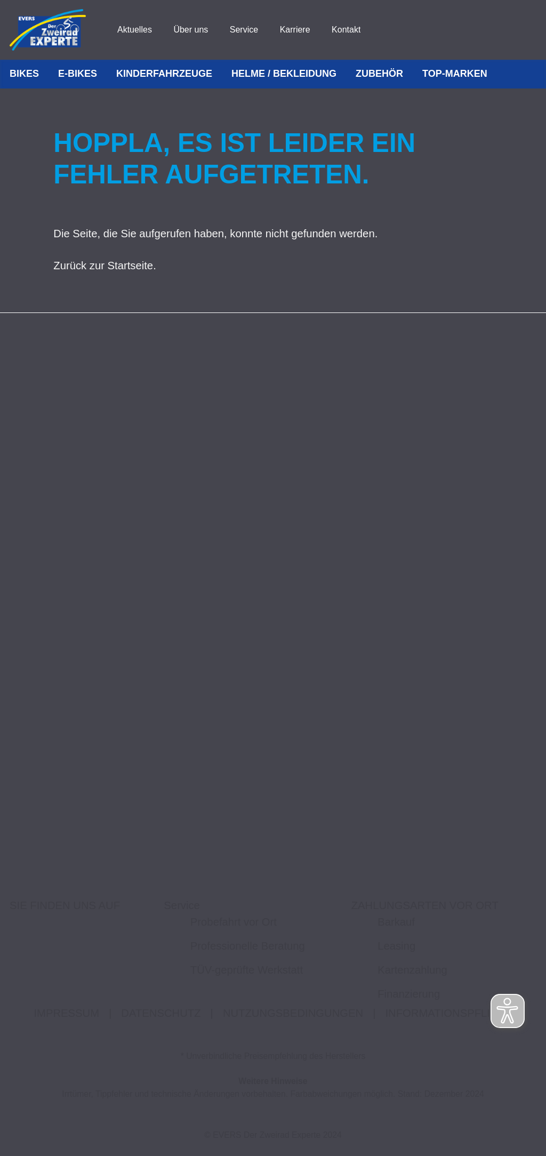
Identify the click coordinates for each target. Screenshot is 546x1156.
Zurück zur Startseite (103, 265)
